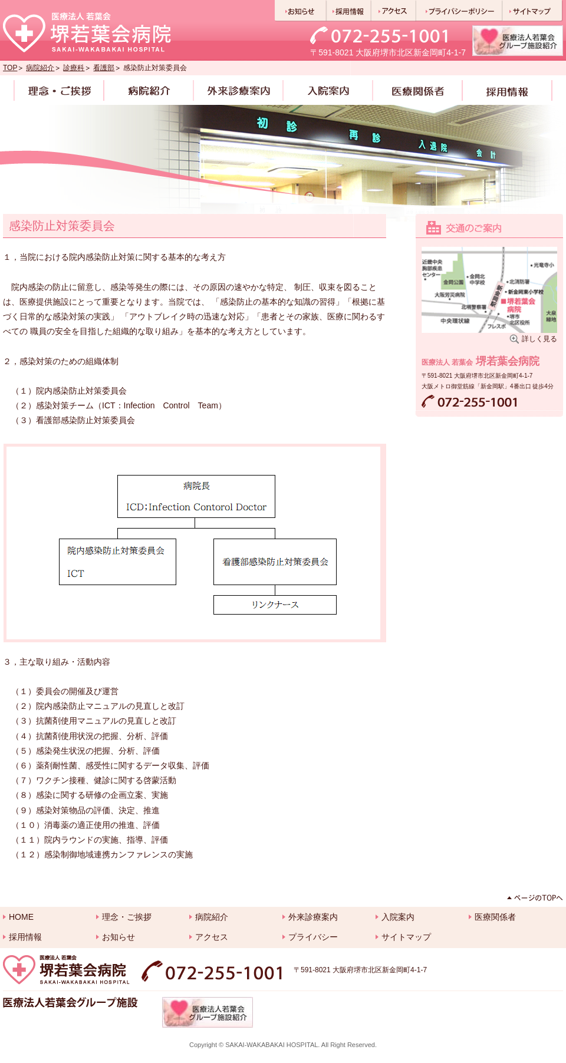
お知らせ (118, 937)
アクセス (211, 937)
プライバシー (313, 937)
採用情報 (25, 937)
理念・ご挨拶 (127, 917)
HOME (21, 917)
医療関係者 (495, 917)
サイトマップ (406, 937)
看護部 (103, 68)
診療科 (73, 68)
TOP (10, 68)
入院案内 (397, 917)
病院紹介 (40, 68)
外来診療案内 (313, 917)
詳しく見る (539, 339)
